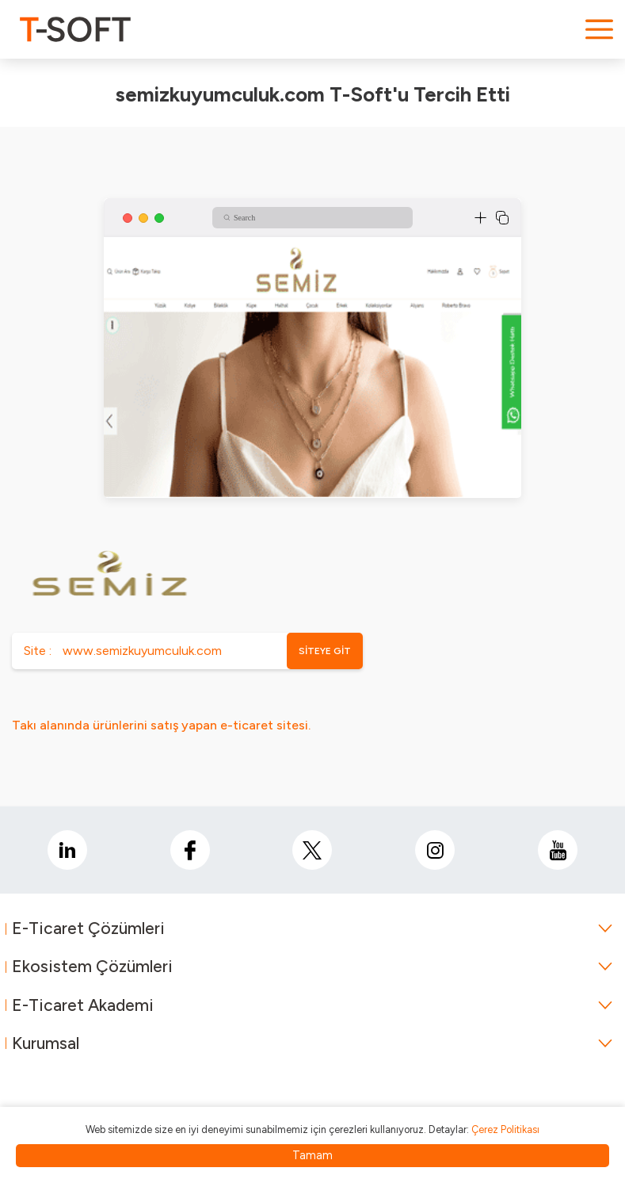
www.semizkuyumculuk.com (142, 650)
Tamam (312, 1155)
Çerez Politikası (505, 1129)
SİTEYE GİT (325, 651)
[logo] (75, 29)
